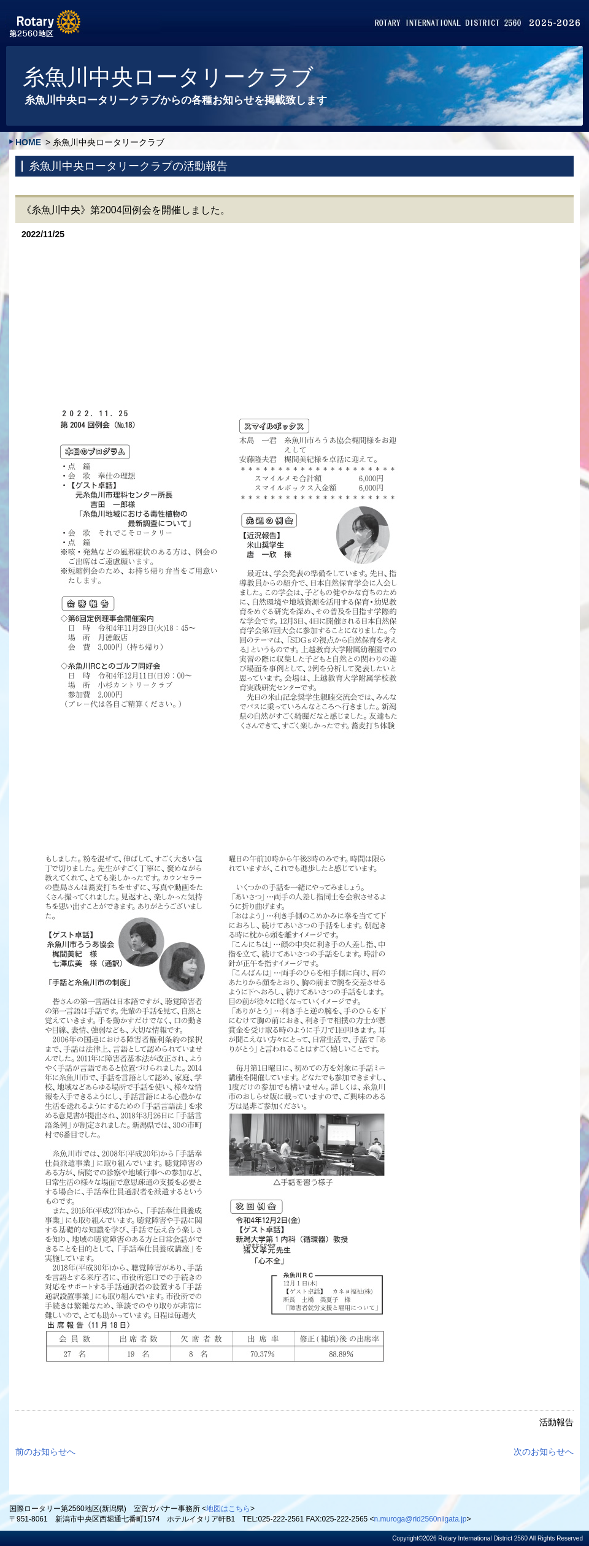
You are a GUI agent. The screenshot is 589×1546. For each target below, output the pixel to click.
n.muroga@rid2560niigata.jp (420, 1519)
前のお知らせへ (45, 1452)
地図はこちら (228, 1508)
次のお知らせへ (544, 1452)
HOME (28, 142)
